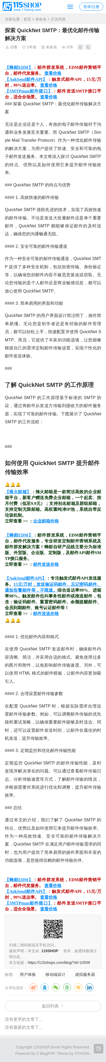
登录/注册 (91, 7)
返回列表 (50, 1006)
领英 (89, 987)
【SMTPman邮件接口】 (29, 91)
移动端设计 (55, 974)
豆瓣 (67, 987)
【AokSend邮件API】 (26, 79)
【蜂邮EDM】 (19, 67)
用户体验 (28, 974)
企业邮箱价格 (46, 521)
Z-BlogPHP (46, 1053)
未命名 (40, 19)
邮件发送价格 (46, 564)
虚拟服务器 (85, 974)
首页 (27, 19)
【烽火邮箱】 (18, 492)
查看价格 (52, 73)
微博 (33, 987)
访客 (14, 47)
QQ (45, 987)
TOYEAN (81, 1053)
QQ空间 (78, 987)
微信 (56, 987)
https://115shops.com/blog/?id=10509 (59, 962)
